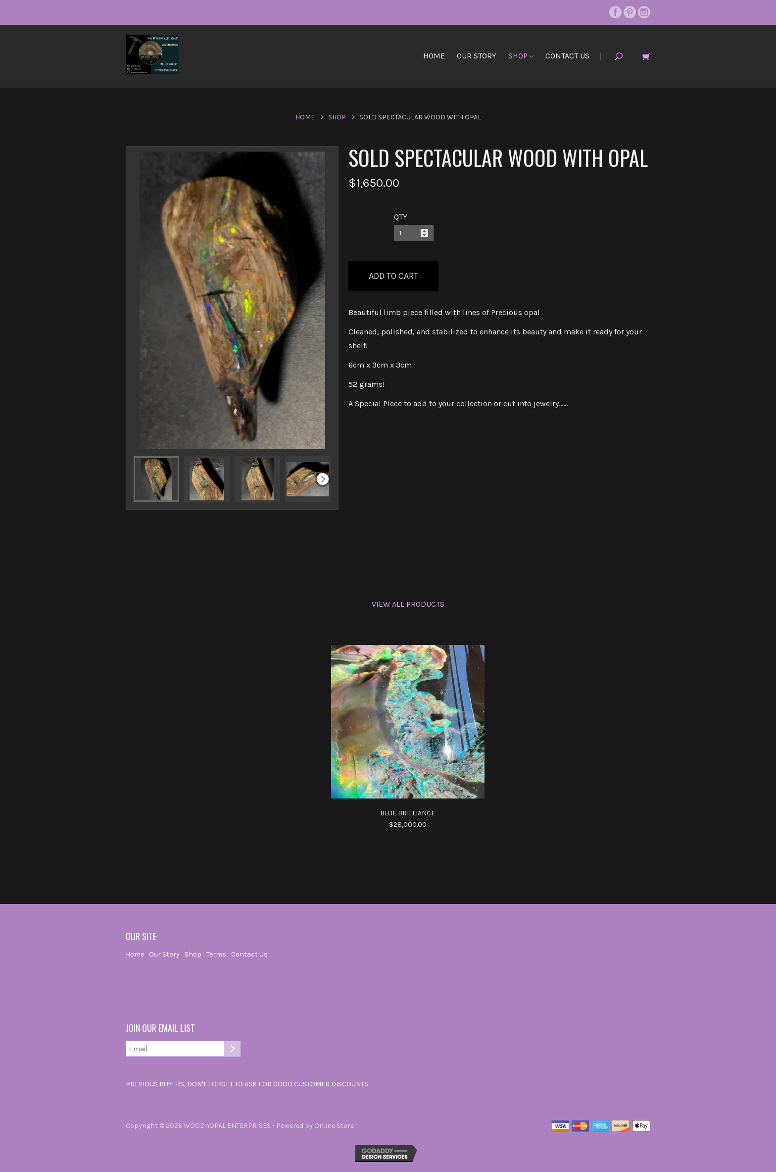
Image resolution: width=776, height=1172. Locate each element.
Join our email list (160, 1028)
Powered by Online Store (315, 1125)
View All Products (408, 604)
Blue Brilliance (407, 813)
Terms (216, 954)
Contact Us (567, 55)
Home (434, 55)
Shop (521, 55)
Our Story (476, 55)
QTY (400, 216)
